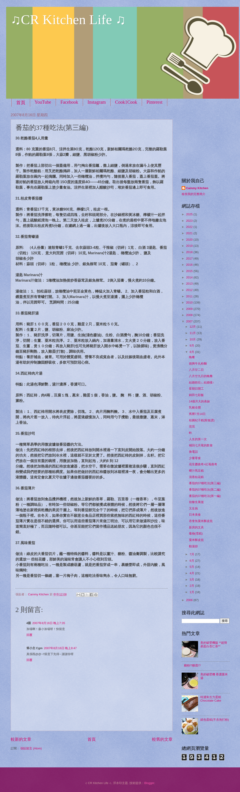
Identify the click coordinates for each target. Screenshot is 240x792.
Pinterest (155, 102)
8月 (192, 352)
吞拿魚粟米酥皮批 (201, 521)
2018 (189, 252)
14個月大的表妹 (199, 401)
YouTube (43, 102)
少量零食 (195, 458)
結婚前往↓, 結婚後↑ (201, 382)
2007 (189, 321)
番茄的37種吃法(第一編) (205, 496)
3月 (192, 579)
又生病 (193, 508)
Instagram (97, 102)
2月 (192, 585)
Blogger (149, 783)
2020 (189, 239)
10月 (193, 339)
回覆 (29, 635)
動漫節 (193, 546)
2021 (189, 233)
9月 (192, 345)
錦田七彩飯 (196, 395)
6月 (192, 560)
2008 (189, 315)
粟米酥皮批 (196, 540)
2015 (189, 271)
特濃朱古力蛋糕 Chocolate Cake (210, 698)
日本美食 (195, 514)
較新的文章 (21, 739)
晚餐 (192, 357)
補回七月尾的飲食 (201, 445)
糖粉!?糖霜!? (192, 665)
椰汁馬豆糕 (196, 470)
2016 (189, 264)
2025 (189, 214)
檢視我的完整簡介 (193, 194)
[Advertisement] (210, 141)
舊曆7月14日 (197, 414)
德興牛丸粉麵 (198, 363)
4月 (192, 573)
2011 (189, 296)
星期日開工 (196, 388)
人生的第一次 (198, 439)
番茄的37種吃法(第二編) (205, 489)
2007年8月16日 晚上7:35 (48, 623)
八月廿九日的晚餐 (201, 376)
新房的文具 (196, 527)
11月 (193, 333)
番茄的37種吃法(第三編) (205, 483)
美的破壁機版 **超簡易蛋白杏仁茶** (213, 644)
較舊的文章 (162, 739)
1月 (192, 592)
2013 (189, 283)
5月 (192, 566)
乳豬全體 (195, 407)
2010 (189, 302)
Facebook (69, 102)
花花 (192, 426)
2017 (189, 258)
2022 (189, 227)
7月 (192, 554)
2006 (189, 600)
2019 (189, 245)
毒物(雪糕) (196, 533)
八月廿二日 (196, 369)
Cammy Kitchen (197, 188)
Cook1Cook (126, 102)
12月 (193, 326)
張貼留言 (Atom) (31, 748)
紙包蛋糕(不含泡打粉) (214, 719)
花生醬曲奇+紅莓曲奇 (203, 464)
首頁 (20, 102)
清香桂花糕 (196, 477)
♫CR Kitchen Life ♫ (68, 19)
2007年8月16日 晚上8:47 (60, 648)
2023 (189, 220)
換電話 (193, 451)
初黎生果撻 (196, 502)
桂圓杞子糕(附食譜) (202, 420)
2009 (189, 309)
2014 (189, 277)
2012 (189, 290)
